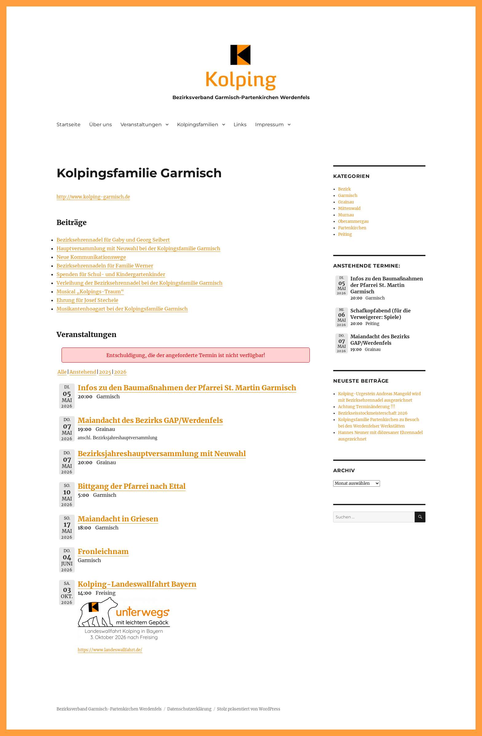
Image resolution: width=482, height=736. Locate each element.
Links (240, 124)
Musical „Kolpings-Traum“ (90, 291)
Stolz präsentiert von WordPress (248, 709)
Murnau (346, 215)
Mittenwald (349, 208)
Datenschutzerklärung (189, 709)
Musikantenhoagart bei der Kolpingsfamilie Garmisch (122, 309)
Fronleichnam (103, 551)
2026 (120, 372)
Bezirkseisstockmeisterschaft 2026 (373, 413)
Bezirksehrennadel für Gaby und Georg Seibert (113, 240)
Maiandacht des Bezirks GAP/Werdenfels (150, 420)
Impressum (269, 124)
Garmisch (348, 195)
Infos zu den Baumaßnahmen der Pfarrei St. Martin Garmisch (187, 387)
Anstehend (82, 372)
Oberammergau (353, 221)
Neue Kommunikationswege (91, 257)
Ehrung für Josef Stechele (87, 300)
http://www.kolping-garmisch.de (93, 197)
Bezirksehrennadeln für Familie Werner (105, 266)
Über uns (100, 124)
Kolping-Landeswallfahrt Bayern (137, 584)
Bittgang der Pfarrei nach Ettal (132, 486)
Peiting (345, 234)
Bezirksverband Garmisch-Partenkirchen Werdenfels (241, 97)
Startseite (69, 124)
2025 (105, 372)
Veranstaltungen (141, 124)
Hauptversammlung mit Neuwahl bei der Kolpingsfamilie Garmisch (138, 248)
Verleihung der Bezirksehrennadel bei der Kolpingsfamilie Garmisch (140, 283)
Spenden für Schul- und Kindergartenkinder (111, 274)
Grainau (346, 202)
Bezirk (344, 189)
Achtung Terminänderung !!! (366, 406)
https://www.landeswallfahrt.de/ (110, 650)
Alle (62, 372)
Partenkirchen (352, 228)
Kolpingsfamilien (197, 124)
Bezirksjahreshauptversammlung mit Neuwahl (162, 453)
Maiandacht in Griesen (118, 518)
